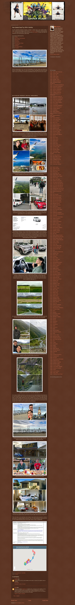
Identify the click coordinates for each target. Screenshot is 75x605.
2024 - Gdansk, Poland (54, 128)
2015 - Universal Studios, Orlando (56, 239)
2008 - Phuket (53, 369)
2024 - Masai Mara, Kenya (55, 119)
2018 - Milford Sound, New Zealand (57, 188)
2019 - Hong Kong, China (54, 173)
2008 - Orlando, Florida (55, 363)
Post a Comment (17, 595)
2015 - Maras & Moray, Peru (55, 245)
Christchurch (17, 44)
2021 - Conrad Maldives (54, 168)
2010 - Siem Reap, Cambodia (55, 316)
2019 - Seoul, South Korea (55, 179)
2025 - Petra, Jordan (54, 77)
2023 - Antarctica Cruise (55, 131)
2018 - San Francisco (54, 194)
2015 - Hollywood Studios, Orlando (56, 236)
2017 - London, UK (53, 210)
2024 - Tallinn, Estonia (54, 120)
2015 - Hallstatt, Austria (55, 226)
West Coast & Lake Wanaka (20, 38)
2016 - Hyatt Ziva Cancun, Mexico (56, 216)
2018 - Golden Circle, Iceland (55, 195)
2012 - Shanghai (53, 312)
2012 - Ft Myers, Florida (55, 309)
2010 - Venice (52, 325)
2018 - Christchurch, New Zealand (56, 183)
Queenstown (17, 41)
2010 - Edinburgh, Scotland (55, 337)
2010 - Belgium (53, 319)
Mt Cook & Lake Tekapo (19, 43)
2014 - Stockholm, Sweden (55, 272)
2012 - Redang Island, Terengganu (56, 307)
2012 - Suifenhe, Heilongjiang (55, 304)
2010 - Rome (52, 328)
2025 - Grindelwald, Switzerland (56, 97)
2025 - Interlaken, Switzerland (56, 99)
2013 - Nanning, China (54, 291)
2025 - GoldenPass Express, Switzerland (55, 83)
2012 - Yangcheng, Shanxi (55, 306)
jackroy (16, 579)
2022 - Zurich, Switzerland (55, 158)
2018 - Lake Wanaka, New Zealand (56, 189)
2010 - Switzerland (54, 324)
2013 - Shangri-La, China (55, 283)
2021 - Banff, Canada (54, 167)
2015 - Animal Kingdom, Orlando (56, 235)
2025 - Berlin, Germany (54, 111)
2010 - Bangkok (53, 318)
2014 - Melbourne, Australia (55, 274)
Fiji (13, 32)
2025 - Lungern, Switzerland (55, 92)
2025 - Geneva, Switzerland (55, 80)
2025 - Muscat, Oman (54, 76)
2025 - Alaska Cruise (54, 73)
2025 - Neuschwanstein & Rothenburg (55, 116)
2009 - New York (53, 357)
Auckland (17, 47)
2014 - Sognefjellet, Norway (55, 263)
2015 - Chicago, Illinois (54, 242)
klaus (16, 587)
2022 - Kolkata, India (54, 148)
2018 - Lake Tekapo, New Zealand (56, 185)
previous (21, 132)
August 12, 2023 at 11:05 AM (20, 593)
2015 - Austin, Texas (54, 254)
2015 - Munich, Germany (54, 232)
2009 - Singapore (53, 351)
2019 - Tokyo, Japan (54, 171)
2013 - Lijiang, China (54, 282)
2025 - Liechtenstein (54, 103)
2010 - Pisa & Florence (54, 330)
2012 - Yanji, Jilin (53, 303)
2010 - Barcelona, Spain (55, 336)
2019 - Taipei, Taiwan (54, 177)
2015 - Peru (52, 250)
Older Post (45, 600)
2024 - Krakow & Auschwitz (55, 125)
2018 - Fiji (52, 192)
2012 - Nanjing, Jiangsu (54, 297)
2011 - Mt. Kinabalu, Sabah (55, 313)
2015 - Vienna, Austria (54, 223)
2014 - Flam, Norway (54, 266)
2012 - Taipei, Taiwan (54, 295)
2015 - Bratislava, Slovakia (55, 224)
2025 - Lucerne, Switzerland (55, 100)
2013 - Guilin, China (54, 289)
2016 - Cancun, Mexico (54, 220)
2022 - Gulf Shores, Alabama (55, 156)
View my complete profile (54, 54)
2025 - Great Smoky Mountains (56, 71)
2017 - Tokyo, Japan (54, 206)
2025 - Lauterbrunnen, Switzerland (57, 84)
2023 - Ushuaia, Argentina (55, 132)
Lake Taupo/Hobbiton (18, 46)
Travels (16, 574)
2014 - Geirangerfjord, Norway (56, 262)
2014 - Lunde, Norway (54, 260)
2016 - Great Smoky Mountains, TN (56, 214)
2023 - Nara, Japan (54, 143)
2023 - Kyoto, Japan (54, 140)
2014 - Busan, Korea (54, 257)
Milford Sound (17, 39)
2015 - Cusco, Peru (53, 244)
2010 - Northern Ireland (55, 349)
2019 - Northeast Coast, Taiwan (56, 176)
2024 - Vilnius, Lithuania (54, 123)
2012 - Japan (52, 310)
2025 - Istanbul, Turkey (54, 79)
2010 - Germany (53, 322)
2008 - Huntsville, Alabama (55, 368)
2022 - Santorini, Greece (54, 149)
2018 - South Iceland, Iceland (55, 201)
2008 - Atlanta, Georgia (55, 365)
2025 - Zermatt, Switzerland (55, 87)
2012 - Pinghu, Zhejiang (54, 301)
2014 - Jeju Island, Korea (55, 259)
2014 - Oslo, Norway (54, 271)
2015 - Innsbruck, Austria (55, 230)
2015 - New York (53, 233)
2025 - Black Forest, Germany (56, 102)
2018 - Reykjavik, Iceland (55, 203)
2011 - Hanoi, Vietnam (54, 315)
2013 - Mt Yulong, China (54, 285)
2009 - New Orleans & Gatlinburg (56, 359)
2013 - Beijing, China (54, 292)
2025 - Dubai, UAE (53, 74)
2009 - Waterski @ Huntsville (55, 354)
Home (29, 600)
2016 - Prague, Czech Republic (55, 221)
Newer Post (14, 600)
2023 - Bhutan (53, 135)
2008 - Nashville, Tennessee (55, 362)
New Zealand (35, 32)
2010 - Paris (52, 333)
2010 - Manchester (54, 343)
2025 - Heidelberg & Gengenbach (56, 105)
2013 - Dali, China (53, 286)
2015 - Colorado (53, 256)
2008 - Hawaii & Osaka (54, 371)
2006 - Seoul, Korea (54, 372)
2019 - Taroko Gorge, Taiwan (55, 174)
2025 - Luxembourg (53, 109)
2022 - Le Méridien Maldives (55, 159)
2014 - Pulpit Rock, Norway (55, 269)
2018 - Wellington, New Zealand (56, 182)
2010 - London (53, 345)
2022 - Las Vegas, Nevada (55, 155)
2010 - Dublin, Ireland (54, 348)
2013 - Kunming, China (54, 280)
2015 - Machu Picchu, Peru (55, 248)
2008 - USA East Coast (54, 360)
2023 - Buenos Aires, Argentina (56, 134)
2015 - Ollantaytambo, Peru (55, 247)
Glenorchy (16, 40)
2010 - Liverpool (53, 346)
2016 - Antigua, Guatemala (55, 218)
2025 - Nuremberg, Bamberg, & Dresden (56, 113)
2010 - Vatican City (54, 327)
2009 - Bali (52, 353)
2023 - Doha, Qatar (54, 137)
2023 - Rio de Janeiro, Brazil (55, 129)
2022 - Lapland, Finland (54, 162)
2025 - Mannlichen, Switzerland (56, 86)
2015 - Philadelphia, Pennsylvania (56, 251)
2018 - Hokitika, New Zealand (55, 191)
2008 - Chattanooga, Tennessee (56, 366)
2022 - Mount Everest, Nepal (55, 145)
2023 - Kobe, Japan (54, 142)
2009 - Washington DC (54, 356)
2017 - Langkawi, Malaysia (55, 204)
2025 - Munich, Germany (55, 117)
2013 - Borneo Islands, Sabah (55, 278)
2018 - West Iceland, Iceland (55, 197)
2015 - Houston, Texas (54, 253)
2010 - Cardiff (53, 342)
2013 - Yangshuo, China (54, 288)
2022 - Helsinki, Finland (54, 161)
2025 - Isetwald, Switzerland (55, 89)
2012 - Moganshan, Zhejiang (55, 300)
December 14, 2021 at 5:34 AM (20, 584)
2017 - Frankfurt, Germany (55, 207)
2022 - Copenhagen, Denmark (55, 164)
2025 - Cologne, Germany (55, 108)
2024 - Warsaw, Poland (54, 126)
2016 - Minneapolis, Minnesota (56, 212)
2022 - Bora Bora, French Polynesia (55, 153)
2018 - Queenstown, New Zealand (56, 186)
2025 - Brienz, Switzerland (55, 90)
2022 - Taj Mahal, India (54, 146)
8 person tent (24, 588)
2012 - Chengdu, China (54, 294)
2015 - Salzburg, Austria (55, 229)
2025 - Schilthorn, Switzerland (56, 96)
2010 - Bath (52, 340)
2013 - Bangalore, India (54, 277)
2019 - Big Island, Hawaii (55, 170)
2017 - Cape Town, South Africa (56, 209)
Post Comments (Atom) (20, 602)
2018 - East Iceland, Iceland (55, 200)
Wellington (17, 45)
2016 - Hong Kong (53, 215)
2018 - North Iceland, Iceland (56, 198)
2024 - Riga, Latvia (53, 122)
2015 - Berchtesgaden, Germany (56, 227)
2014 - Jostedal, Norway (54, 265)
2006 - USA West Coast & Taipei (56, 374)
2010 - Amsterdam (53, 321)
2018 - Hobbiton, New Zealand (55, 180)
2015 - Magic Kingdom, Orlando (56, 238)
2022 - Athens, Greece (54, 151)
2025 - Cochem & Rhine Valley (56, 106)
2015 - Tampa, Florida (54, 241)
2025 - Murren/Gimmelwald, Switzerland (55, 94)
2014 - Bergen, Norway (54, 268)
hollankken (17, 582)
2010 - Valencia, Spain (54, 334)
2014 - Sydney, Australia (55, 275)
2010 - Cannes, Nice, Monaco (55, 331)
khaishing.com (58, 26)
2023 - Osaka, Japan (54, 139)
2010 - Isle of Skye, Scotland (55, 339)
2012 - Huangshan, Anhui (54, 298)
